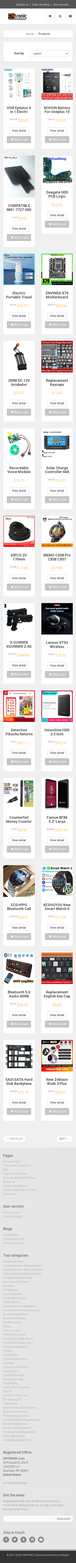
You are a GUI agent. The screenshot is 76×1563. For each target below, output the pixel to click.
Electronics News (14, 1245)
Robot (7, 1328)
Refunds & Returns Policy (19, 1180)
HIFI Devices (10, 1292)
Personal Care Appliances (19, 1434)
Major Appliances (14, 1438)
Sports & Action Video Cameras (23, 1272)
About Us (9, 1184)
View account (61, 4)
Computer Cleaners (15, 1349)
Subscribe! (63, 1521)
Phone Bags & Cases (16, 1418)
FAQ (5, 1172)
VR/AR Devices (12, 1324)
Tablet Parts (11, 1357)
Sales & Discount (13, 1241)
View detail (19, 130)
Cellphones (10, 1405)
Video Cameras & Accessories (22, 1276)
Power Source (12, 1332)
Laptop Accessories (15, 1369)
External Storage (14, 1377)
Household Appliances (17, 1430)
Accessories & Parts (16, 1316)
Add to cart (19, 139)
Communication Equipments (21, 1422)
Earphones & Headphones (19, 1308)
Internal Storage (13, 1381)
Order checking (40, 4)
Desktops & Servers (15, 1397)
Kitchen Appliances (15, 1426)
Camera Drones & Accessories (22, 1267)
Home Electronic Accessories (21, 1312)
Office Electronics (14, 1336)
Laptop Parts (11, 1373)
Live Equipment (13, 1296)
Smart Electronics (14, 1300)
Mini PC (8, 1393)
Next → (64, 1138)
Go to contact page (15, 1485)
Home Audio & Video (16, 1284)
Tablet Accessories (15, 1361)
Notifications (11, 1237)
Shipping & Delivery (15, 1188)
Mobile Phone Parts (15, 1414)
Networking (10, 1385)
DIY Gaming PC (12, 1401)
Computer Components (18, 1340)
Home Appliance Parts (17, 1442)
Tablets (8, 1353)
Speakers (9, 1288)
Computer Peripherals (17, 1345)
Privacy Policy (11, 1163)
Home (30, 33)
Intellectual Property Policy (20, 1192)
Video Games (11, 1304)
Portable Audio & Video (17, 1280)
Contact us (22, 4)
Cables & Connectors (16, 1389)
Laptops (8, 1365)
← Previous (14, 1138)
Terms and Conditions (17, 1167)
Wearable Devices (14, 1320)
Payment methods (15, 1176)
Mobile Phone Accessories (20, 1409)
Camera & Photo (13, 1263)
